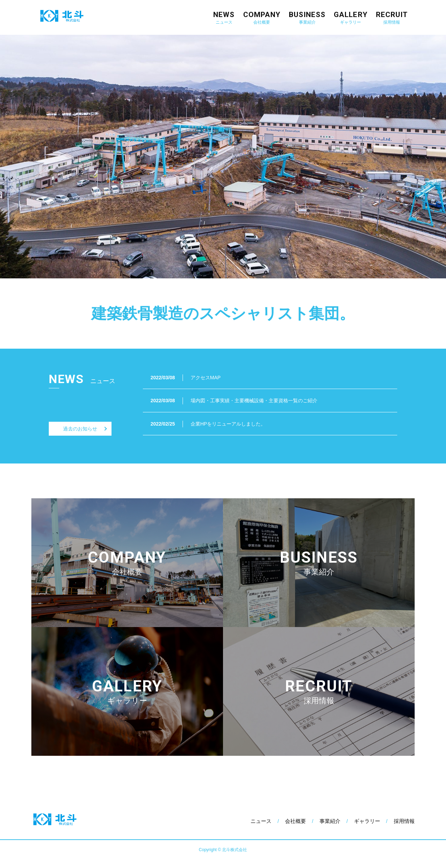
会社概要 (295, 821)
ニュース (261, 821)
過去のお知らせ (80, 428)
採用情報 (404, 821)
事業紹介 (330, 821)
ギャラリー (367, 821)
